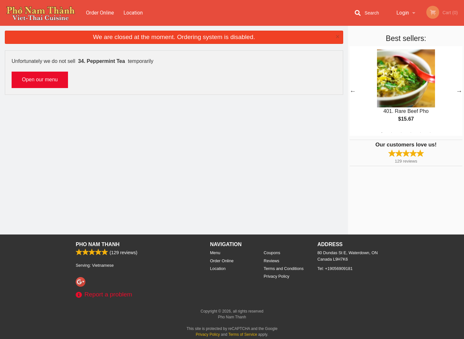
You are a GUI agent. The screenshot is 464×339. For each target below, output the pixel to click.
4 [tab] (411, 132)
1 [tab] (382, 132)
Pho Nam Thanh (98, 244)
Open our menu (40, 79)
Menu (215, 252)
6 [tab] (430, 132)
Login (402, 13)
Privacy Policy (276, 276)
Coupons (272, 252)
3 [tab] (401, 132)
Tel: (335, 268)
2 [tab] (391, 132)
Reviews (271, 260)
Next (459, 91)
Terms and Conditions (284, 268)
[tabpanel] (406, 91)
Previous (353, 91)
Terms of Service (242, 334)
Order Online (100, 13)
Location (133, 13)
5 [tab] (420, 132)
